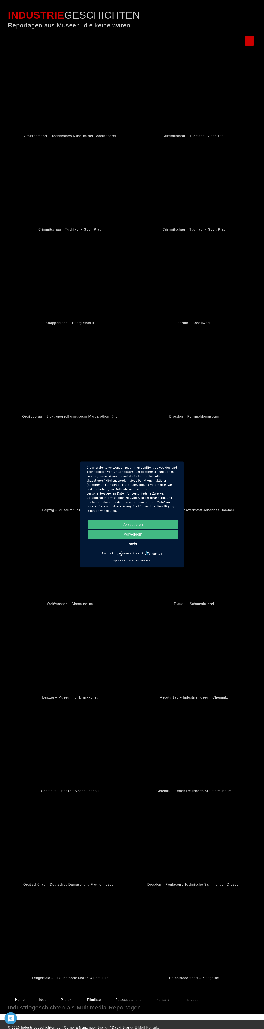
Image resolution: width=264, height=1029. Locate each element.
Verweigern (133, 534)
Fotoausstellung (129, 999)
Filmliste (94, 999)
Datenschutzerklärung (139, 561)
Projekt (67, 999)
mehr (133, 544)
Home (20, 999)
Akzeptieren (133, 524)
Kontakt (162, 999)
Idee (42, 999)
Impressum (192, 999)
